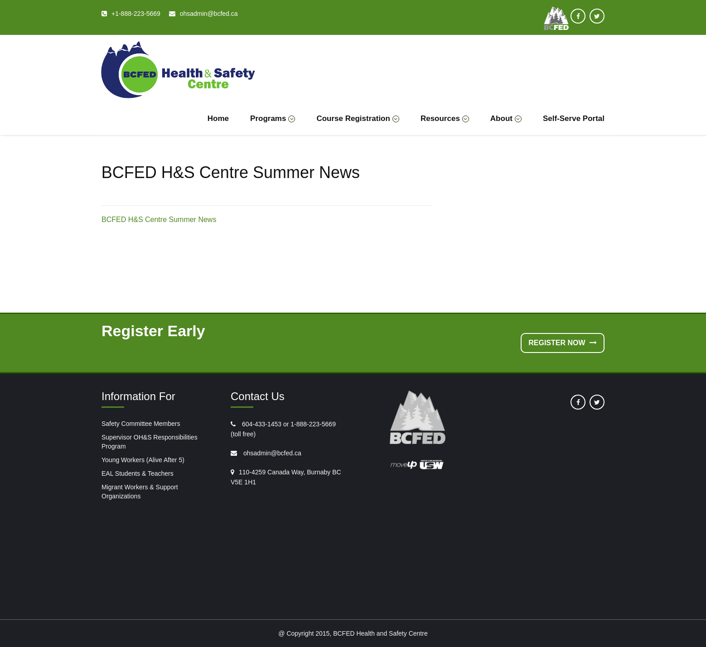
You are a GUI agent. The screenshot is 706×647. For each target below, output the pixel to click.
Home (218, 118)
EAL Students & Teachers (138, 473)
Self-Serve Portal (573, 118)
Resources (445, 118)
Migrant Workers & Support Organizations (140, 491)
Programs (272, 118)
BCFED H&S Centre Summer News (159, 219)
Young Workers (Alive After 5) (143, 460)
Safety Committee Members (141, 423)
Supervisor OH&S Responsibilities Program (150, 442)
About (506, 118)
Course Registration (357, 118)
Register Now (562, 343)
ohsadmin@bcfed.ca (271, 453)
